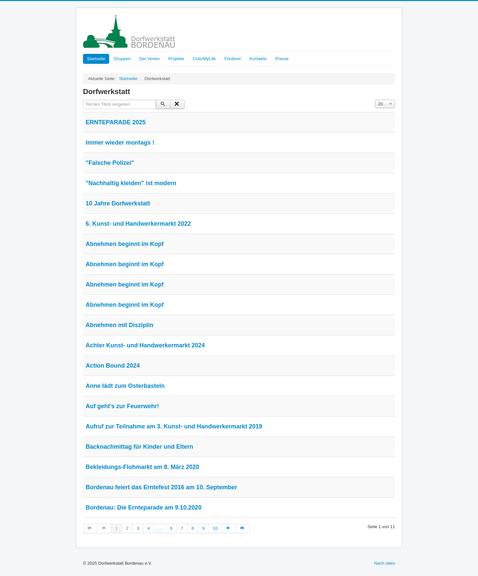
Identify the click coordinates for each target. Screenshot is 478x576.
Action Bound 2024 (113, 365)
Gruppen (122, 58)
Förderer (232, 58)
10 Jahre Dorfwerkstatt (118, 203)
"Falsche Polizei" (110, 163)
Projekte (176, 58)
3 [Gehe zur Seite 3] (138, 528)
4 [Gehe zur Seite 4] (148, 528)
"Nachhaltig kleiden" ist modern (131, 183)
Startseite (96, 58)
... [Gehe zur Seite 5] (160, 528)
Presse (281, 58)
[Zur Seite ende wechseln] (243, 528)
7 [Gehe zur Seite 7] (182, 528)
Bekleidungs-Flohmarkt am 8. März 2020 (142, 467)
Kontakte (258, 58)
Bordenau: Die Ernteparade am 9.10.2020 (143, 507)
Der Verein (149, 58)
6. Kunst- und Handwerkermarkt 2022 (138, 223)
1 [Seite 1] (117, 528)
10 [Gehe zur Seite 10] (215, 528)
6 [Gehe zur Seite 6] (171, 528)
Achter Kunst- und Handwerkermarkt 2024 (145, 345)
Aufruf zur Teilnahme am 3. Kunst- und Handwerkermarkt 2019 (174, 426)
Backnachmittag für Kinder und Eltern (139, 446)
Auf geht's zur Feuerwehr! (122, 406)
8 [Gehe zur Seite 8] (193, 528)
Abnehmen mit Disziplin (119, 325)
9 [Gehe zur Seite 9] (203, 528)
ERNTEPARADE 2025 (116, 122)
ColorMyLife (204, 58)
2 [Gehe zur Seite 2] (127, 528)
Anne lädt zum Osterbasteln (125, 386)
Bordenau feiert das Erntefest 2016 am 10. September (161, 487)
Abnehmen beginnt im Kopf (125, 244)
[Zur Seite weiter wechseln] (229, 528)
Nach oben (384, 563)
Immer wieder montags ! (120, 142)
